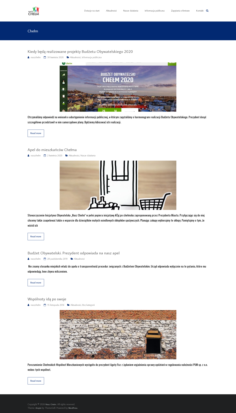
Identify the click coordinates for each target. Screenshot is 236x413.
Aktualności (111, 10)
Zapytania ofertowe (180, 10)
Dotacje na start (91, 10)
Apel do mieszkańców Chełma (52, 149)
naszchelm (36, 57)
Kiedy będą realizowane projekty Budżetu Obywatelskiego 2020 (80, 51)
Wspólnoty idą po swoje (47, 298)
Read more (35, 133)
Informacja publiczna (155, 10)
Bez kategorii (88, 304)
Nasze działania (130, 10)
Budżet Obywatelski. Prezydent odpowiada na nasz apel (74, 252)
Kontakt (199, 10)
